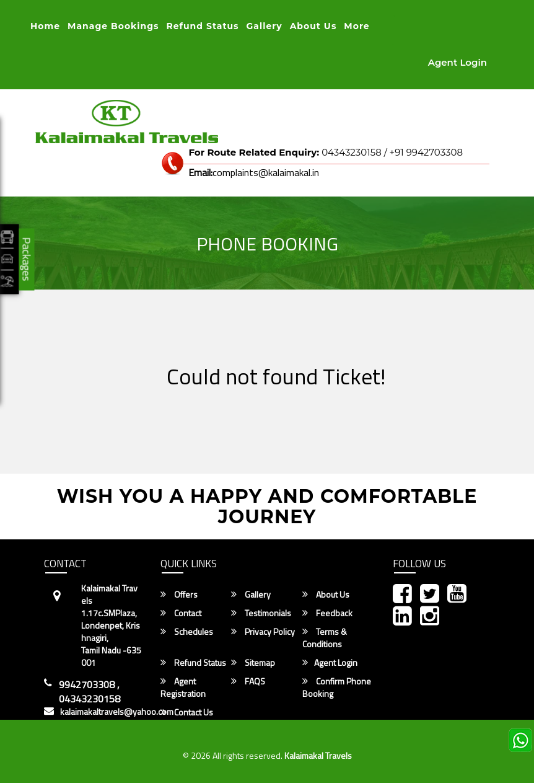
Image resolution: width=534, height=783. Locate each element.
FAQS (248, 681)
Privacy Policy (263, 632)
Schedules (186, 632)
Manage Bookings (113, 26)
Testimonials (261, 613)
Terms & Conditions (324, 638)
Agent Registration (183, 687)
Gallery (264, 26)
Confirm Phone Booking (336, 687)
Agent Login (457, 62)
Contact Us (186, 712)
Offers (179, 594)
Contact (180, 613)
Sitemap (253, 663)
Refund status (202, 26)
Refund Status (193, 663)
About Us (313, 26)
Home (45, 26)
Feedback (327, 613)
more (356, 26)
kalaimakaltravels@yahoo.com (116, 712)
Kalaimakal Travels (318, 755)
